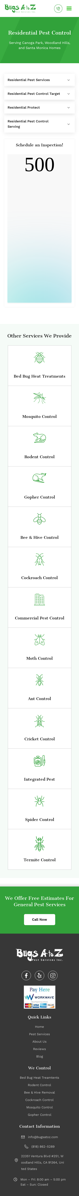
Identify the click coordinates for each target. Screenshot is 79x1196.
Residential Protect (24, 107)
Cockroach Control (39, 1100)
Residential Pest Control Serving (28, 124)
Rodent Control (39, 1085)
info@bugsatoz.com (43, 1137)
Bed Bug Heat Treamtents (39, 1078)
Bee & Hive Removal (39, 1092)
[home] (20, 8)
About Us (39, 1041)
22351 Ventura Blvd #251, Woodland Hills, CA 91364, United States (42, 1162)
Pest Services (39, 1034)
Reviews (39, 1049)
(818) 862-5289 (43, 1146)
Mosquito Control (39, 1107)
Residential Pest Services (29, 80)
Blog (39, 1056)
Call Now (39, 919)
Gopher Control (39, 1115)
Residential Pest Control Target (34, 94)
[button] (69, 8)
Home (39, 1027)
